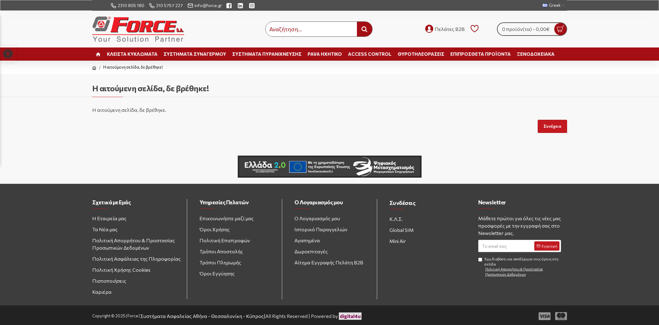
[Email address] (519, 246)
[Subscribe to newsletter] (546, 246)
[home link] (98, 54)
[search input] (311, 29)
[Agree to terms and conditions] (480, 260)
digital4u (350, 316)
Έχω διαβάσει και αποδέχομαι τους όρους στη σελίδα (519, 267)
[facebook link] (230, 5)
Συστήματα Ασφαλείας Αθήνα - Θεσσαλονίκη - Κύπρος (202, 316)
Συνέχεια (552, 126)
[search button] (364, 29)
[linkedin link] (241, 5)
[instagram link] (253, 5)
